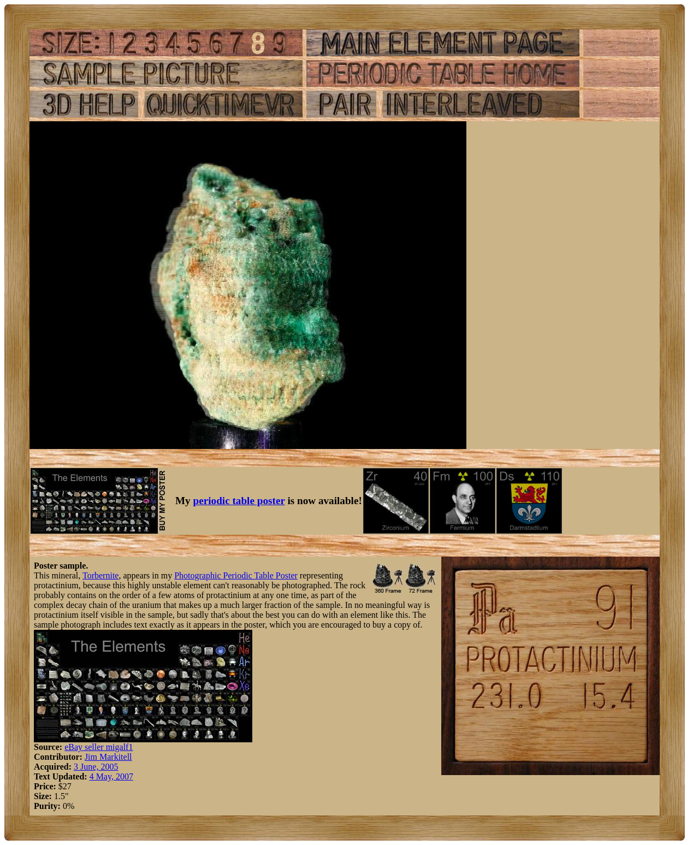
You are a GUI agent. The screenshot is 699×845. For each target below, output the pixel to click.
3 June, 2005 (96, 766)
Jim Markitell (108, 756)
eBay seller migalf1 (98, 747)
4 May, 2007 (111, 776)
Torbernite (100, 575)
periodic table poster (239, 500)
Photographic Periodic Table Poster (236, 575)
